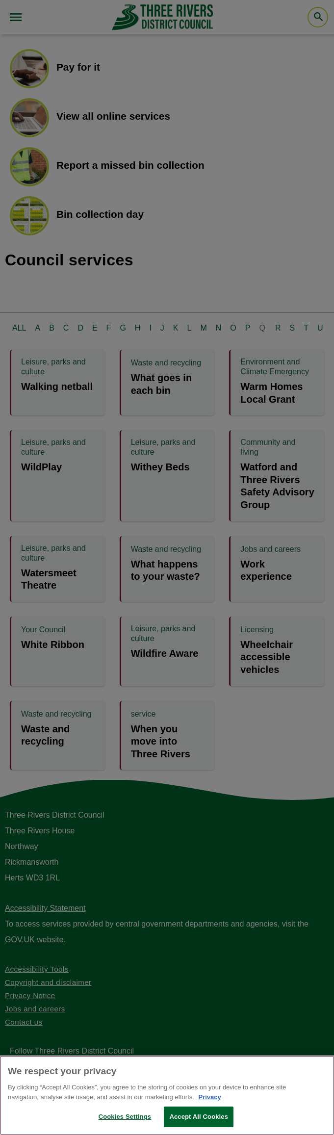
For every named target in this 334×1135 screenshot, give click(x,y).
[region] (167, 1095)
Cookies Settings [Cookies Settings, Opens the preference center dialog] (125, 1116)
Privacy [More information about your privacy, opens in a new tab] (209, 1097)
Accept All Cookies (198, 1116)
